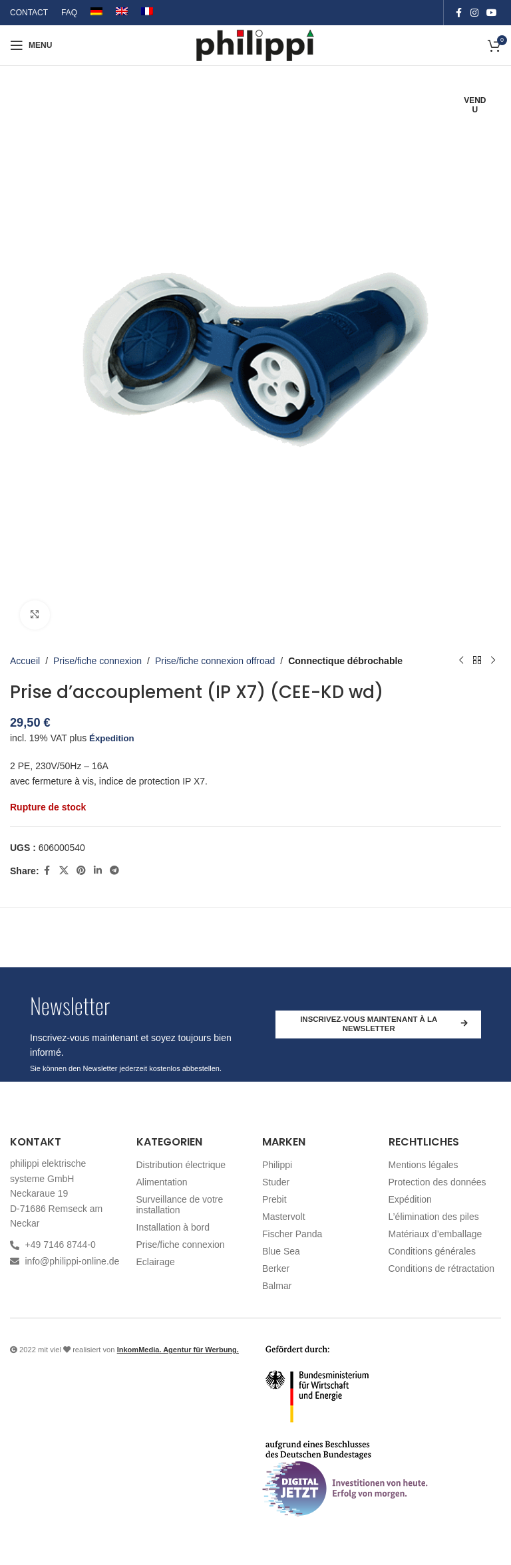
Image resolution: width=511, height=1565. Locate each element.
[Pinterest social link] (81, 871)
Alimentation (162, 1182)
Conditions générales (432, 1251)
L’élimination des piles (434, 1216)
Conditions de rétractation (442, 1268)
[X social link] (64, 871)
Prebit (274, 1199)
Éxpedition (113, 738)
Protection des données (437, 1182)
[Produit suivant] (493, 661)
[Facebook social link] (458, 13)
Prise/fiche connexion (97, 661)
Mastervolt (283, 1216)
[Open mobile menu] (31, 45)
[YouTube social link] (491, 13)
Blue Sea (281, 1251)
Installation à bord (173, 1227)
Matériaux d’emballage (435, 1234)
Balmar (276, 1285)
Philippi (277, 1164)
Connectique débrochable (345, 661)
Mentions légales (423, 1164)
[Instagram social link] (474, 13)
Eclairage (155, 1262)
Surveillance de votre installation (180, 1204)
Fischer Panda (292, 1234)
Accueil (25, 661)
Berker (275, 1268)
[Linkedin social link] (98, 871)
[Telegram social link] (114, 871)
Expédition (410, 1199)
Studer (275, 1182)
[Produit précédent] (461, 661)
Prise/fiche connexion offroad (215, 661)
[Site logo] (255, 44)
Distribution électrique (181, 1164)
